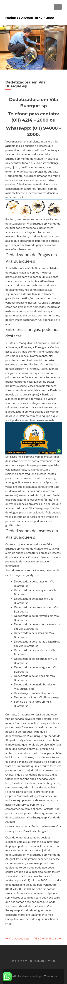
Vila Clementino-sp (48, 938)
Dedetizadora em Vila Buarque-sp (25, 84)
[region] (33, 47)
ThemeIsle (50, 976)
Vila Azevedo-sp (17, 938)
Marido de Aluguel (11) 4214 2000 (29, 17)
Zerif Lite (16, 976)
